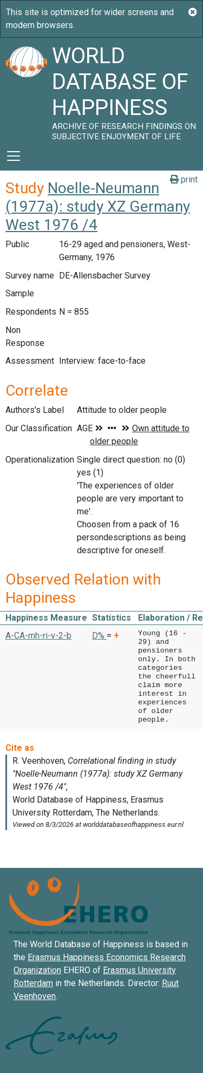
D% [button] (99, 635)
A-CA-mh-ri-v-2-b (38, 635)
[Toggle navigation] (13, 156)
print (184, 179)
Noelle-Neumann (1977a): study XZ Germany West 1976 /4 (97, 206)
